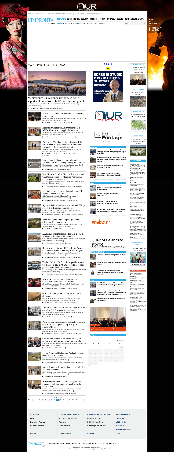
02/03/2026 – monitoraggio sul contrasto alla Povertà (137, 279)
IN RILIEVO (53, 108)
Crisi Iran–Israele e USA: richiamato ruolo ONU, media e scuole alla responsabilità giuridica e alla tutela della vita (138, 216)
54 (60, 399)
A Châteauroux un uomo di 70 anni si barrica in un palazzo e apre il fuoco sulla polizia (111, 210)
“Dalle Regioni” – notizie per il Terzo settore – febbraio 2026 (137, 283)
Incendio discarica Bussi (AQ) (138, 93)
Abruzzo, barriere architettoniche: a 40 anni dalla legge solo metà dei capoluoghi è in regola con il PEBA (111, 151)
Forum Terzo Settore (138, 270)
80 (76, 399)
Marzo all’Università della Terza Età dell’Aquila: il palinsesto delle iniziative (109, 174)
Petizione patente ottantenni (97, 426)
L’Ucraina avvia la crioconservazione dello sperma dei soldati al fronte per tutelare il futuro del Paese (110, 187)
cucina (82, 23)
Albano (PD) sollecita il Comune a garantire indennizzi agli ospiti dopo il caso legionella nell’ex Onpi (61, 384)
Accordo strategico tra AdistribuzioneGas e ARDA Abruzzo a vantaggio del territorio (61, 129)
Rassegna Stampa (124, 429)
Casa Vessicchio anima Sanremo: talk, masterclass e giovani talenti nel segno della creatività (110, 272)
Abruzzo (36, 108)
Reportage (62, 422)
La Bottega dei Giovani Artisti (95, 14)
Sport (92, 280)
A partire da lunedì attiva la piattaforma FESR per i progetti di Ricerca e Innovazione (64, 206)
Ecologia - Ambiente (59, 137)
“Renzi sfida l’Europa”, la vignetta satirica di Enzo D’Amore (138, 248)
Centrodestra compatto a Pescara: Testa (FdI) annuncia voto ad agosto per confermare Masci (62, 339)
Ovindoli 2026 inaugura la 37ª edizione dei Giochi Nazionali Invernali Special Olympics (110, 284)
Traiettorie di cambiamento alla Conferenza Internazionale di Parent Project (137, 293)
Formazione (56, 214)
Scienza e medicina (71, 214)
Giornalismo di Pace (94, 418)
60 (69, 399)
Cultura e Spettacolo (44, 108)
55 (64, 399)
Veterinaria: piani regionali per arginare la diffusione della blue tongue (60, 220)
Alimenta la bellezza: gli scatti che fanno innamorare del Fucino (138, 116)
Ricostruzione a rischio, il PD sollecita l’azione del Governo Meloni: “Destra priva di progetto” (63, 249)
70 (73, 399)
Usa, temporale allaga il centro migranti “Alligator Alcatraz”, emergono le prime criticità (63, 161)
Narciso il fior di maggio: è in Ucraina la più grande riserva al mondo (138, 140)
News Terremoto (123, 414)
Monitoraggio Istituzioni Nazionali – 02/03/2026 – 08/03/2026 (136, 275)
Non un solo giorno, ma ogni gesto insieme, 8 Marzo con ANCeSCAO (137, 288)
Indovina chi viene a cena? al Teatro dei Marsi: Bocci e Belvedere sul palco (137, 199)
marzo (102, 23)
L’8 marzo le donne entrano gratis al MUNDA (111, 255)
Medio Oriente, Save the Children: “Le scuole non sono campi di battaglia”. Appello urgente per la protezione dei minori (137, 209)
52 (54, 399)
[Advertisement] (87, 43)
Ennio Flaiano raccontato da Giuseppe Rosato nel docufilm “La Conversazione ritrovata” (63, 308)
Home (29, 14)
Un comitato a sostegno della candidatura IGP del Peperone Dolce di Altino (64, 192)
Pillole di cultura (64, 426)
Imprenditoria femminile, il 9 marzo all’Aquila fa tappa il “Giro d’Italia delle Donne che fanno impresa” (111, 159)
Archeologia (65, 433)
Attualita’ (34, 414)
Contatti (36, 14)
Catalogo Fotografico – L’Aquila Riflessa (60, 14)
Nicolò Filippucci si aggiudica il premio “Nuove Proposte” (138, 203)
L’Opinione (120, 418)
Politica (73, 186)
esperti (96, 23)
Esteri (55, 169)
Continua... (60, 108)
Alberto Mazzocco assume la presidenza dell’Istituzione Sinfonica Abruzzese (59, 280)
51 (51, 399)
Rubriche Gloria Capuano (99, 414)
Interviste (120, 426)
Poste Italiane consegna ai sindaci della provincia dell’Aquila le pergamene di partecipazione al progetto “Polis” (63, 324)
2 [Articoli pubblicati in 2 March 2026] (90, 350)
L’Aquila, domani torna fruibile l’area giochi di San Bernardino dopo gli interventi (62, 235)
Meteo (44, 14)
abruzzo (89, 23)
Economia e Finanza (59, 186)
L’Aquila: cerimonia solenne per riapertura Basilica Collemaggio (104, 329)
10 (39, 399)
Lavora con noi (79, 14)
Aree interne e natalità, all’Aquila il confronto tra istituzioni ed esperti (136, 223)
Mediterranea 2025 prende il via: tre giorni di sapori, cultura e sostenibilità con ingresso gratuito (57, 99)
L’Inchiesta (121, 422)
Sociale (72, 137)
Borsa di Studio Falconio (70, 23)
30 (45, 399)
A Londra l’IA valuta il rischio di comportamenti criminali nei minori (108, 202)
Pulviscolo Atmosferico (95, 422)
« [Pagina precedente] (33, 399)
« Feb (89, 366)
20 (42, 399)
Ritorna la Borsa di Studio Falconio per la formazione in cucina (110, 166)
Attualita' (56, 153)
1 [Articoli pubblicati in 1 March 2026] (121, 347)
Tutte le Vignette (138, 264)
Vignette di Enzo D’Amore (68, 418)
